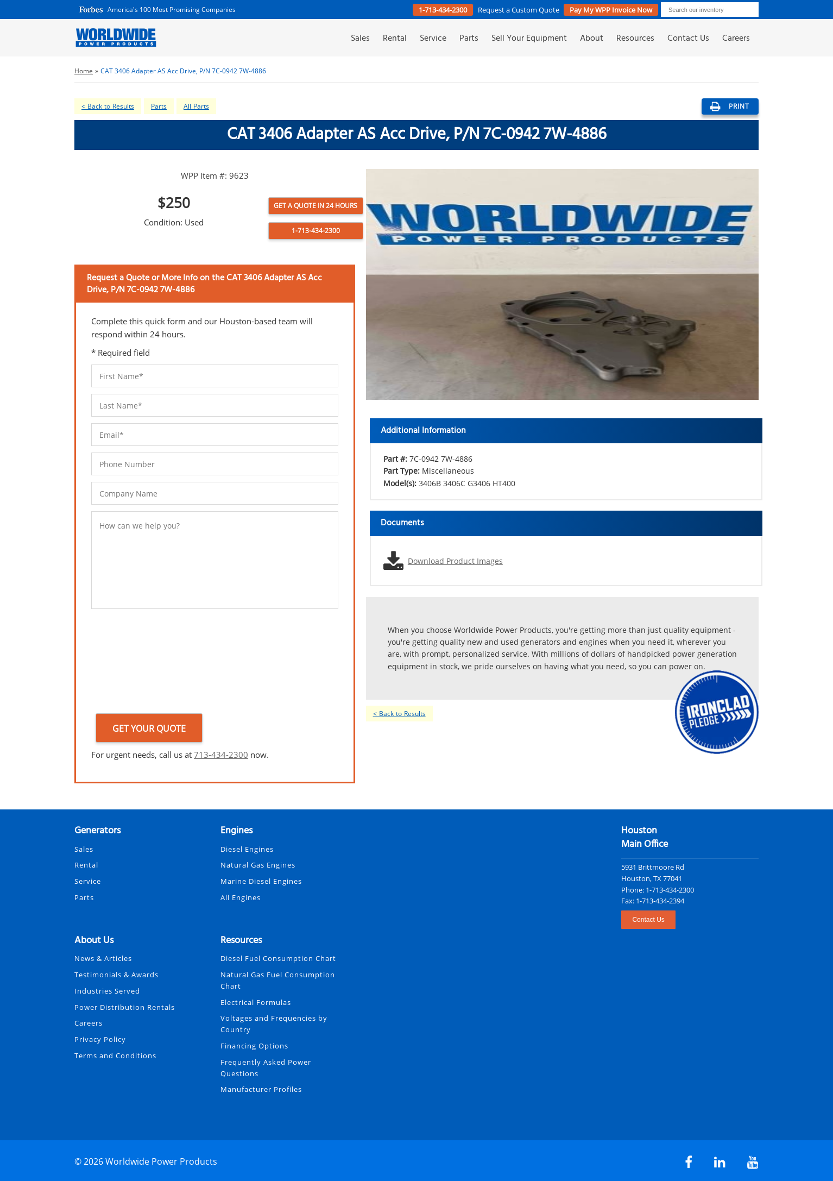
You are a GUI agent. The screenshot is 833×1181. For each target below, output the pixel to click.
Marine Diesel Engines (261, 881)
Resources (635, 39)
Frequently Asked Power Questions (265, 1067)
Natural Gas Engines (257, 865)
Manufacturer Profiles (261, 1089)
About (591, 39)
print (729, 106)
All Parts (196, 106)
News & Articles (103, 958)
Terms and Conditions (115, 1055)
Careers (736, 39)
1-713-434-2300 (443, 10)
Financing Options (254, 1046)
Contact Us (688, 39)
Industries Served (107, 991)
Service (433, 39)
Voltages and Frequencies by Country (273, 1023)
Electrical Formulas (255, 1002)
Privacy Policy (100, 1039)
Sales (360, 39)
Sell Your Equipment (529, 39)
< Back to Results (107, 106)
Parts (468, 39)
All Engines (240, 897)
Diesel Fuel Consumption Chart (278, 958)
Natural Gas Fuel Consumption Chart (277, 980)
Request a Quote (519, 10)
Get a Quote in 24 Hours (315, 205)
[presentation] (135, 663)
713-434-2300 (221, 754)
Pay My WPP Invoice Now (611, 10)
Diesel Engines (247, 849)
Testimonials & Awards (116, 974)
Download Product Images (455, 561)
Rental (395, 39)
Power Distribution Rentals (124, 1007)
